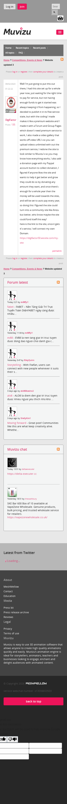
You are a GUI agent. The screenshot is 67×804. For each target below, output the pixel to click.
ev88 (10, 337)
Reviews (8, 617)
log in (15, 71)
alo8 (10, 395)
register (24, 71)
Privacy (8, 628)
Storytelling (14, 365)
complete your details (43, 71)
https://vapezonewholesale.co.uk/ (27, 517)
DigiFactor (10, 120)
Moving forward (17, 423)
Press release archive (16, 612)
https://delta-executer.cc (22, 473)
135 (13, 124)
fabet (10, 306)
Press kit (9, 607)
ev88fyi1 (24, 302)
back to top (33, 701)
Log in (9, 6)
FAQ (21, 52)
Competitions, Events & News (27, 60)
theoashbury (31, 499)
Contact (8, 591)
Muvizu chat (17, 449)
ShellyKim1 (26, 418)
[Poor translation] (12, 739)
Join (22, 6)
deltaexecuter (28, 469)
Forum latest (17, 282)
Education (10, 596)
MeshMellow (11, 586)
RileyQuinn (29, 360)
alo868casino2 (27, 391)
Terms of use (11, 633)
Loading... (12, 561)
